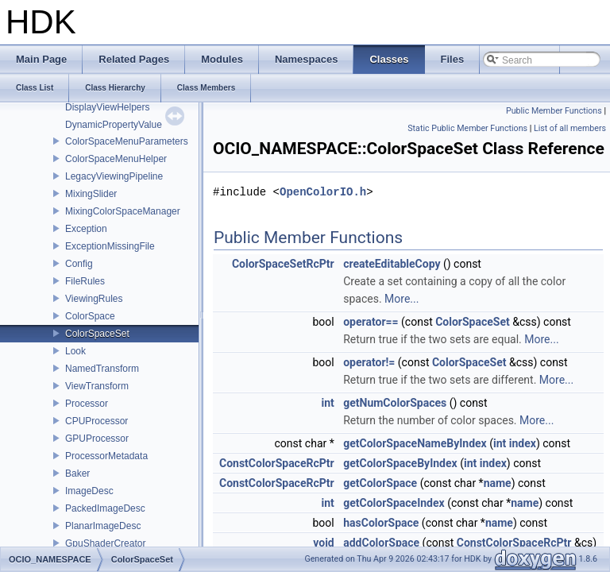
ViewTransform (97, 386)
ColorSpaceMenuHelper (116, 158)
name (498, 483)
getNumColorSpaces (394, 402)
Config (79, 263)
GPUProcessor (97, 438)
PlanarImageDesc (103, 525)
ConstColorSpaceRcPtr (276, 463)
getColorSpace (380, 483)
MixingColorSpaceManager (122, 211)
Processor (86, 403)
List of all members (570, 128)
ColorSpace (90, 316)
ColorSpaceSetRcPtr (283, 263)
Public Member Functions (554, 111)
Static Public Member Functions (467, 128)
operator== (370, 321)
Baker (77, 473)
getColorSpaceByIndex (400, 463)
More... (401, 298)
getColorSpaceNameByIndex (414, 443)
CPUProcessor (96, 421)
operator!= (369, 362)
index (522, 443)
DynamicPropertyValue (113, 124)
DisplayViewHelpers (107, 107)
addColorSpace (381, 542)
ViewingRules (94, 298)
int (327, 402)
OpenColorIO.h (323, 191)
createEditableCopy (391, 263)
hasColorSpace (381, 522)
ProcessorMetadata (106, 456)
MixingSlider (91, 193)
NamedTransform (102, 368)
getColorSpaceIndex (393, 503)
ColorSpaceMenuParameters (126, 141)
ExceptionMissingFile (110, 246)
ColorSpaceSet (97, 333)
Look (75, 351)
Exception (86, 228)
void (323, 542)
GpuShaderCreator (105, 543)
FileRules (85, 281)
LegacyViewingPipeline (114, 176)
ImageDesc (89, 491)
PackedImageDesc (105, 508)
